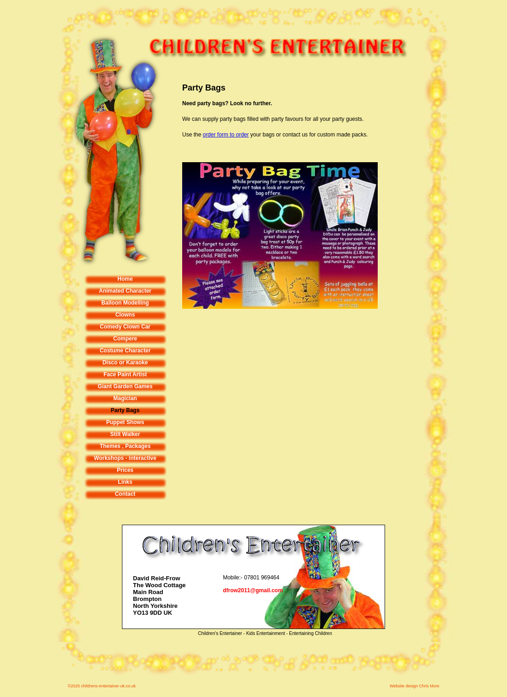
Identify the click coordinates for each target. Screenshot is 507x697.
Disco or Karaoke (125, 362)
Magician (125, 398)
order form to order (226, 134)
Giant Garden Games (125, 386)
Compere (125, 338)
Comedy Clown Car (125, 326)
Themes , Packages (125, 446)
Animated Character (125, 291)
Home (125, 279)
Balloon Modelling (125, 303)
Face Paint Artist (125, 374)
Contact (125, 494)
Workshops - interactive (125, 458)
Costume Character (125, 350)
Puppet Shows (125, 422)
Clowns (125, 315)
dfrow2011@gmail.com (252, 590)
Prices (125, 470)
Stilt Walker (125, 434)
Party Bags (125, 410)
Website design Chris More (414, 686)
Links (125, 482)
